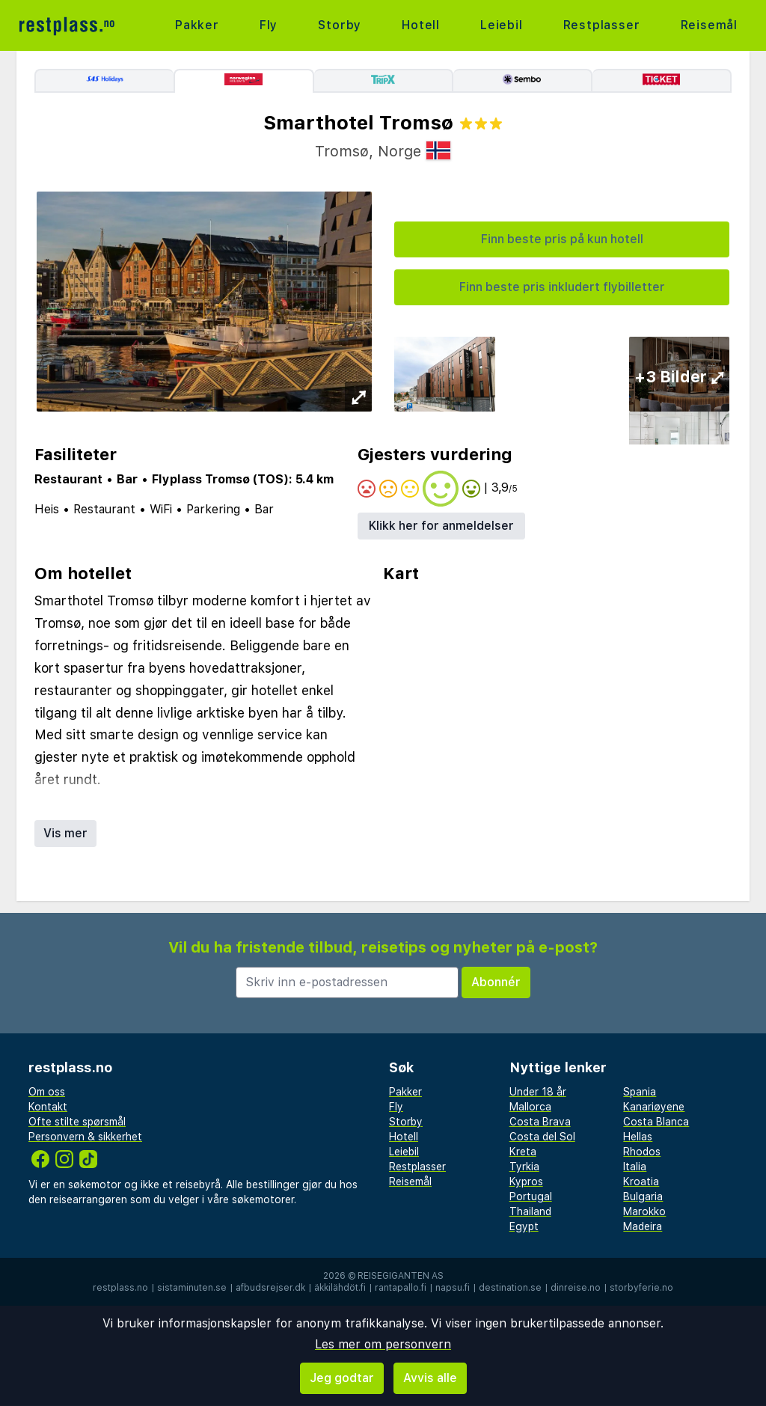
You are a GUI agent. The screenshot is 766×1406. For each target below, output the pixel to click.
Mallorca (530, 1107)
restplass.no (120, 1288)
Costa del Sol (542, 1137)
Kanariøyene (653, 1107)
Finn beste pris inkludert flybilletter (562, 287)
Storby (339, 25)
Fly (269, 25)
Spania (639, 1092)
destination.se (510, 1288)
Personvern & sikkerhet (85, 1137)
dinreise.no (576, 1288)
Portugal (530, 1196)
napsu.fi (452, 1288)
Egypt (524, 1226)
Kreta (522, 1152)
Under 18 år (537, 1092)
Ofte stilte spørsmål (77, 1122)
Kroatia (641, 1182)
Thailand (530, 1211)
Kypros (526, 1182)
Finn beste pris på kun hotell (562, 239)
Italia (634, 1167)
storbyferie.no (641, 1288)
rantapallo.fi (400, 1288)
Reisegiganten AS (401, 1276)
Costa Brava (540, 1122)
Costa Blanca (656, 1122)
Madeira (642, 1226)
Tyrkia (524, 1167)
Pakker (197, 25)
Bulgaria (643, 1196)
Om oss (46, 1092)
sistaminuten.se (192, 1288)
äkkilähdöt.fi (340, 1288)
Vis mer (65, 833)
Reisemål (709, 25)
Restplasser (601, 25)
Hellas (637, 1137)
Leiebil (501, 25)
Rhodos (642, 1152)
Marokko (644, 1211)
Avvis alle (430, 1378)
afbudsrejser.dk (270, 1288)
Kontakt (47, 1107)
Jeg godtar (342, 1378)
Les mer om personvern (383, 1344)
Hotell (421, 25)
